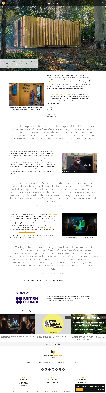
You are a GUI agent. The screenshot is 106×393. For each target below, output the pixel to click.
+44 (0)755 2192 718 (24, 385)
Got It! (80, 389)
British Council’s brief (55, 82)
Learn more (101, 389)
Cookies (15, 391)
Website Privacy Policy (51, 391)
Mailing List (76, 362)
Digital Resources (44, 362)
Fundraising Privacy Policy (71, 391)
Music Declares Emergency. (27, 232)
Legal (36, 391)
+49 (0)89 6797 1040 (53, 382)
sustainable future (48, 227)
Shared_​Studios (63, 92)
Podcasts (61, 362)
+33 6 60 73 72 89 (82, 382)
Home (28, 362)
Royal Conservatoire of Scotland (60, 94)
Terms (26, 391)
